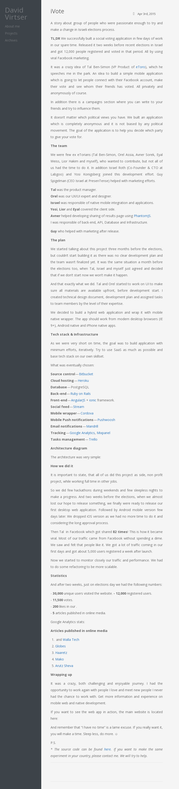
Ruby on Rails (80, 393)
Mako (59, 659)
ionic (92, 400)
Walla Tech (71, 639)
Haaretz (61, 652)
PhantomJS (142, 216)
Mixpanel (103, 433)
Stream (78, 406)
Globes (60, 646)
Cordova (87, 413)
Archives (11, 40)
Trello (93, 439)
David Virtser (16, 13)
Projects (11, 33)
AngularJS (78, 400)
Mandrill (92, 426)
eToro (140, 67)
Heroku (83, 380)
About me (12, 26)
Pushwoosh (106, 419)
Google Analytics (82, 433)
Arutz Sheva (64, 665)
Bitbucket (86, 374)
